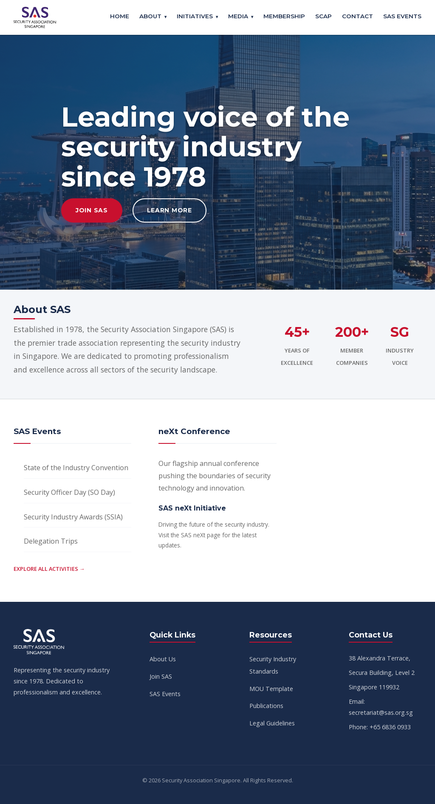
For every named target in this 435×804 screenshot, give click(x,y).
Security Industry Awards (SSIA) (73, 517)
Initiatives (195, 16)
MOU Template (271, 689)
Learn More (169, 210)
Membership (284, 16)
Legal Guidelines (272, 723)
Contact (357, 16)
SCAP (323, 16)
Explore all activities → (49, 569)
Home (119, 16)
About (150, 16)
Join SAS (92, 210)
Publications (266, 706)
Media (238, 16)
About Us (163, 659)
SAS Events (402, 16)
